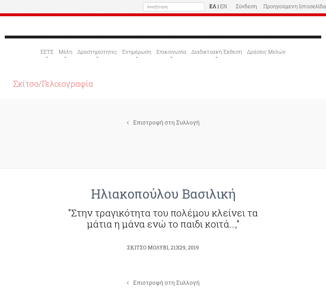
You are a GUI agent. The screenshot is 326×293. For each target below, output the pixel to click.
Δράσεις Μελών (266, 51)
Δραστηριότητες (97, 51)
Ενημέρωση (136, 51)
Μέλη (65, 51)
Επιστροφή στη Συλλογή (163, 122)
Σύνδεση (246, 6)
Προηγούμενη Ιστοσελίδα (294, 6)
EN (223, 6)
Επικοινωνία (171, 51)
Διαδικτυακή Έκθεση (216, 51)
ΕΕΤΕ (46, 51)
